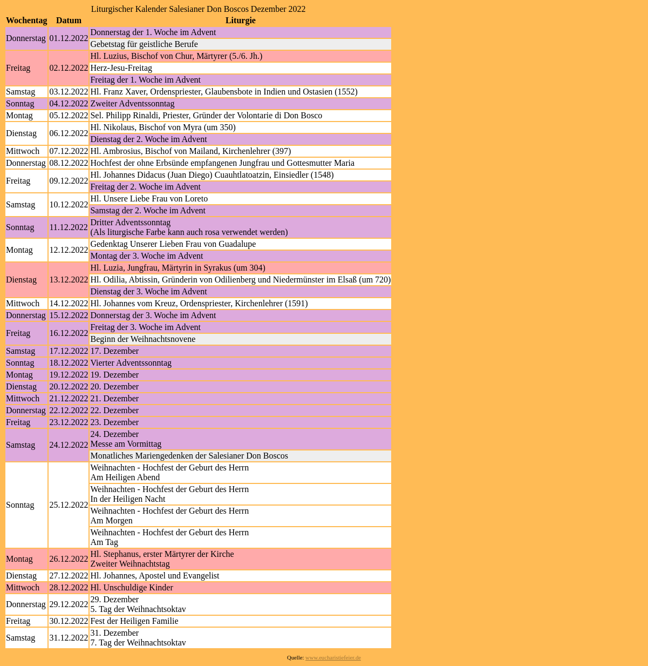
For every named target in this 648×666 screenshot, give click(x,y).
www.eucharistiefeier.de (333, 658)
